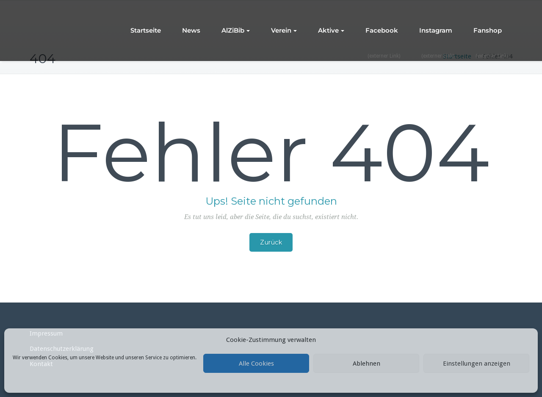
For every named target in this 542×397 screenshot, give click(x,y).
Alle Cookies (256, 363)
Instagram (435, 30)
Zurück (271, 242)
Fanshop (487, 30)
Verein (284, 30)
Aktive (331, 30)
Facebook (381, 30)
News (191, 30)
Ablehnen (366, 363)
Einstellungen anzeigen (476, 363)
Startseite (145, 30)
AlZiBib (235, 30)
